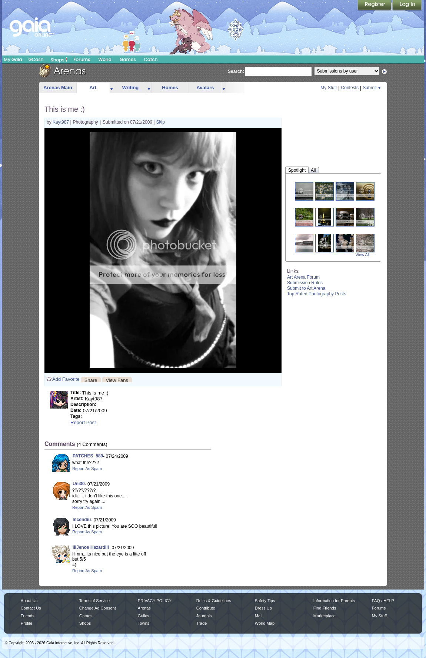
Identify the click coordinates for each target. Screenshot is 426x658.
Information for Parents (334, 600)
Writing (130, 87)
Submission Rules (305, 282)
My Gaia (13, 59)
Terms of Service (94, 600)
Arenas (144, 608)
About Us (29, 600)
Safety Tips (265, 600)
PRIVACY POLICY (155, 600)
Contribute (205, 608)
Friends (27, 616)
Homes (170, 87)
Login (407, 5)
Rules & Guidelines (213, 600)
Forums (81, 59)
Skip (160, 122)
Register (374, 5)
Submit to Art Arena (306, 288)
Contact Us (31, 608)
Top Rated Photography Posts (316, 293)
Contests (350, 87)
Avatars (205, 87)
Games (128, 59)
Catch (151, 59)
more (111, 88)
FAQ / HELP (383, 600)
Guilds (143, 616)
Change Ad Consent (97, 608)
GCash (36, 59)
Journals (204, 616)
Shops (59, 59)
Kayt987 (61, 122)
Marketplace (324, 616)
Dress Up (263, 608)
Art (93, 87)
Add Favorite (66, 379)
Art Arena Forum (303, 277)
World (105, 59)
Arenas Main (57, 87)
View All (363, 254)
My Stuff (328, 87)
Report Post (83, 422)
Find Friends (324, 608)
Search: (236, 71)
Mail (258, 616)
